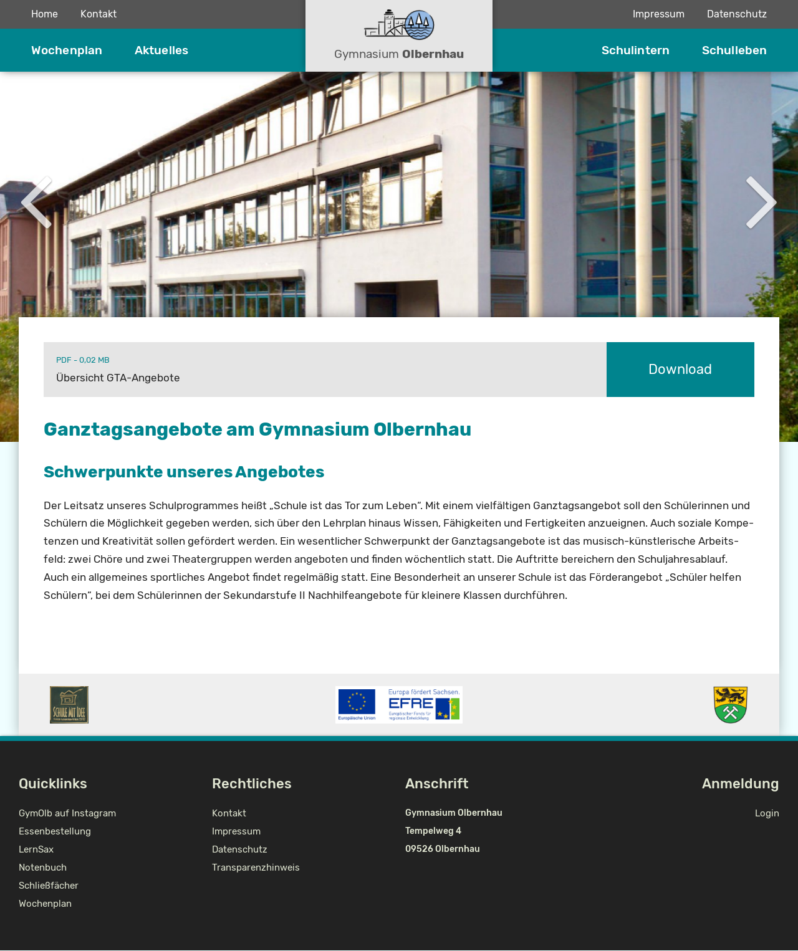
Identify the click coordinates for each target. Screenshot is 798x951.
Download (680, 369)
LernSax (36, 849)
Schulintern (636, 50)
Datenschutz (737, 14)
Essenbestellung (55, 831)
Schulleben (734, 50)
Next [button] (762, 199)
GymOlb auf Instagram (67, 813)
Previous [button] (35, 199)
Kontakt (98, 14)
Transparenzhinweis (256, 867)
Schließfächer (49, 885)
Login (767, 813)
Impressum (659, 14)
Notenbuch (43, 867)
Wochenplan (66, 50)
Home (44, 14)
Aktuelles (161, 50)
